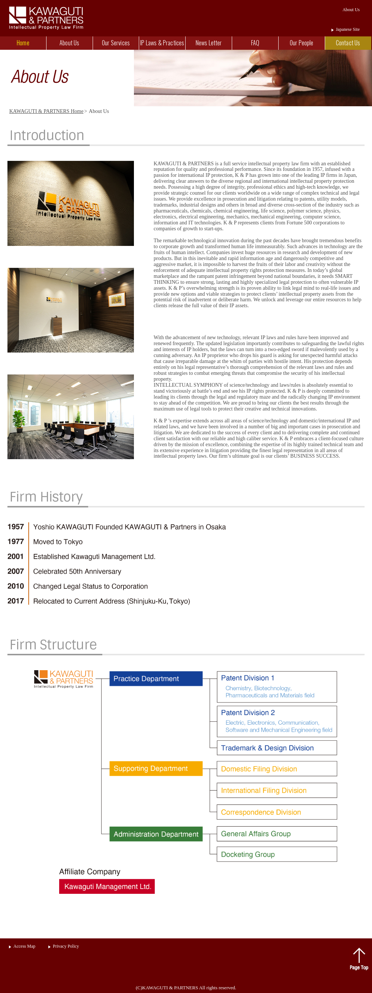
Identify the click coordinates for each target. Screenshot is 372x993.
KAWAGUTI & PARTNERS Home (46, 111)
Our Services (116, 42)
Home (23, 42)
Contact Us (348, 42)
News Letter (209, 42)
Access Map (24, 946)
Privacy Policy (66, 946)
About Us (69, 42)
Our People (302, 42)
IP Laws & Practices (162, 42)
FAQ (255, 42)
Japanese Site (348, 29)
